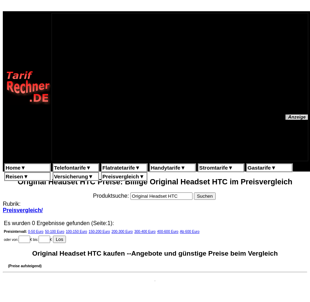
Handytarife (168, 168)
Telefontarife (72, 168)
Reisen (17, 176)
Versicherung (73, 176)
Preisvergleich (123, 176)
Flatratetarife (121, 168)
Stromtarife (216, 168)
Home (16, 168)
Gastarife (262, 168)
